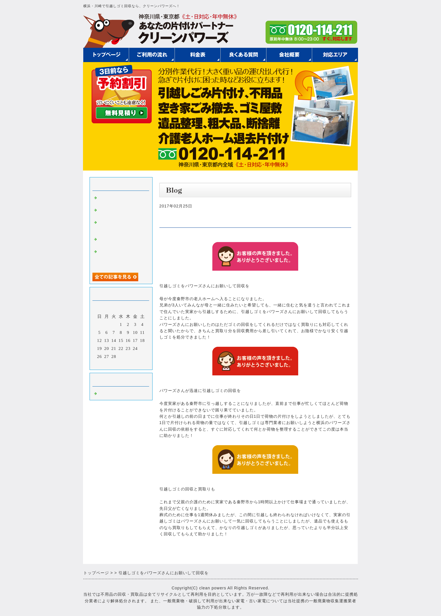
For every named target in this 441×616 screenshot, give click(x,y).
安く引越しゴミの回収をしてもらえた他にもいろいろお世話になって (121, 258)
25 (142, 348)
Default (105, 393)
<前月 (109, 364)
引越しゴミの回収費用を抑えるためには (121, 212)
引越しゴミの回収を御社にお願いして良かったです (121, 226)
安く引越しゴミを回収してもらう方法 (121, 199)
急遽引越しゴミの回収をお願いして (121, 241)
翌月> (133, 364)
